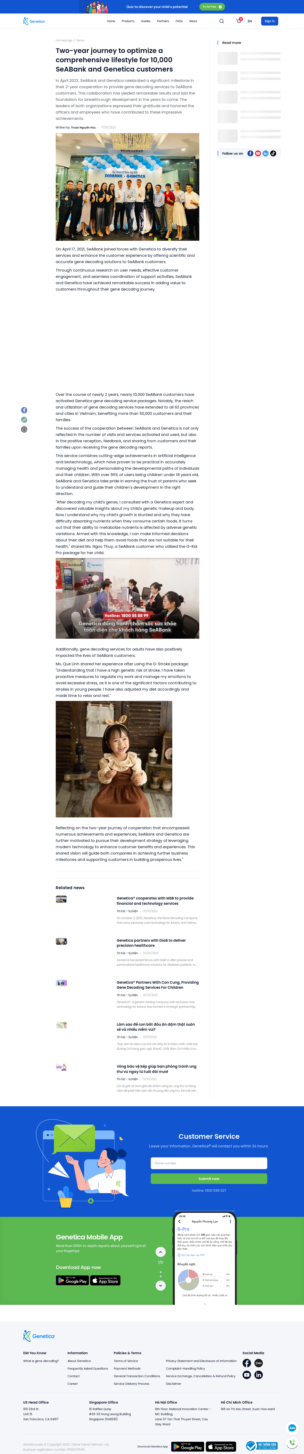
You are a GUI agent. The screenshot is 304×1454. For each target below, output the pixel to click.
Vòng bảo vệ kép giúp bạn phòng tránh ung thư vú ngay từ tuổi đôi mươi (157, 1066)
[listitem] (24, 410)
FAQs (179, 21)
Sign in (270, 21)
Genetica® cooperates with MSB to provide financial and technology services (151, 901)
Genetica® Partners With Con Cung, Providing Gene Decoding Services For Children (155, 983)
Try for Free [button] (212, 7)
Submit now (209, 1175)
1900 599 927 (215, 1187)
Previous (161, 1248)
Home (111, 21)
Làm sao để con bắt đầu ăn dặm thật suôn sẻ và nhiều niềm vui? (155, 1025)
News (80, 40)
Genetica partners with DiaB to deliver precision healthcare (155, 942)
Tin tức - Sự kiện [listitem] (127, 910)
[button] (292, 1442)
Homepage (64, 40)
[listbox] (239, 21)
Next (161, 1282)
